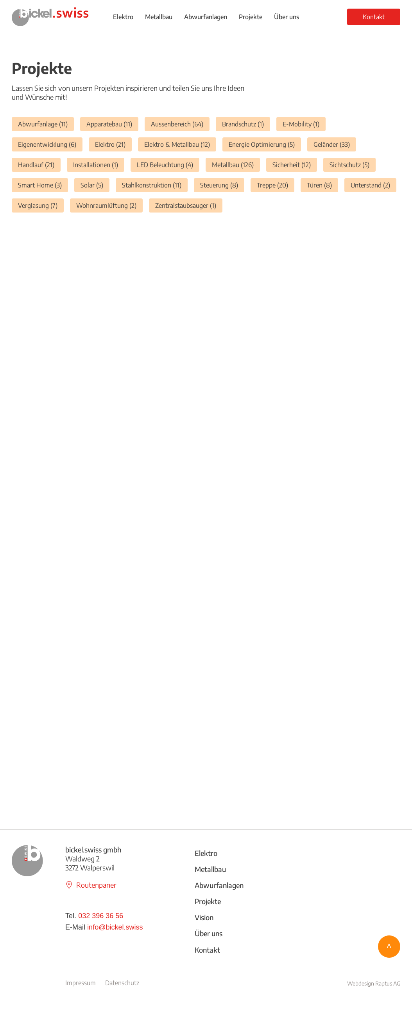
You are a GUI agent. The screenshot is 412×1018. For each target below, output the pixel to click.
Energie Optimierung (265, 144)
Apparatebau (112, 124)
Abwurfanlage (46, 124)
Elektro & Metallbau (180, 144)
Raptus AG (387, 983)
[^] (389, 946)
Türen (322, 185)
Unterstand (373, 185)
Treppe (275, 185)
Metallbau (236, 164)
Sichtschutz (353, 164)
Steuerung (222, 185)
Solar (95, 185)
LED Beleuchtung (168, 164)
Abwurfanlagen (219, 885)
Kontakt (207, 949)
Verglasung (41, 205)
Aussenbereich (180, 124)
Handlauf (39, 164)
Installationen (98, 164)
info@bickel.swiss (115, 927)
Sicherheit (294, 164)
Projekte (208, 901)
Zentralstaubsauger (188, 205)
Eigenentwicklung (50, 144)
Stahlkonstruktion (155, 185)
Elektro (113, 144)
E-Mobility (304, 124)
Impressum (80, 983)
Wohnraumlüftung (109, 205)
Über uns (208, 933)
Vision (204, 917)
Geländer (334, 144)
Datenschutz (122, 983)
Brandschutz (246, 124)
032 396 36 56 (100, 916)
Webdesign (361, 983)
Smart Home (43, 185)
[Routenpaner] (95, 885)
